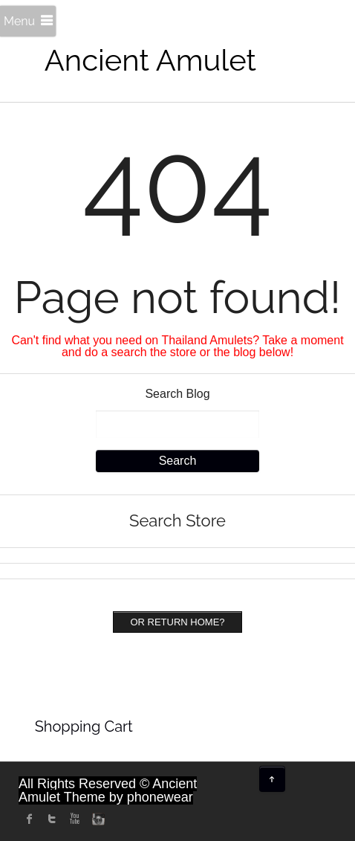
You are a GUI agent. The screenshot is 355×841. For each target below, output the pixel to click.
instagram (96, 819)
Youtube (74, 819)
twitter (52, 819)
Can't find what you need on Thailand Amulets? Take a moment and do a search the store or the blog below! (177, 346)
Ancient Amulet (150, 59)
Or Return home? (177, 622)
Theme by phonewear (128, 797)
